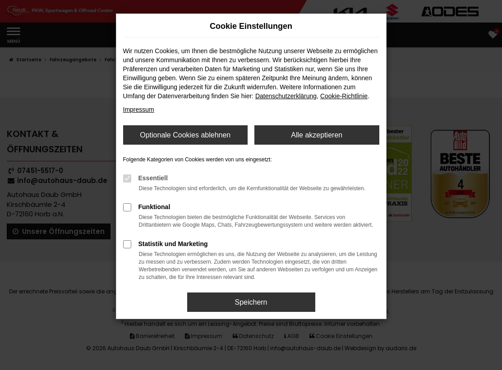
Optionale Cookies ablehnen (185, 135)
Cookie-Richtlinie (344, 96)
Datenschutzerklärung (286, 96)
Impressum (138, 109)
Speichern (251, 302)
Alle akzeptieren (316, 135)
